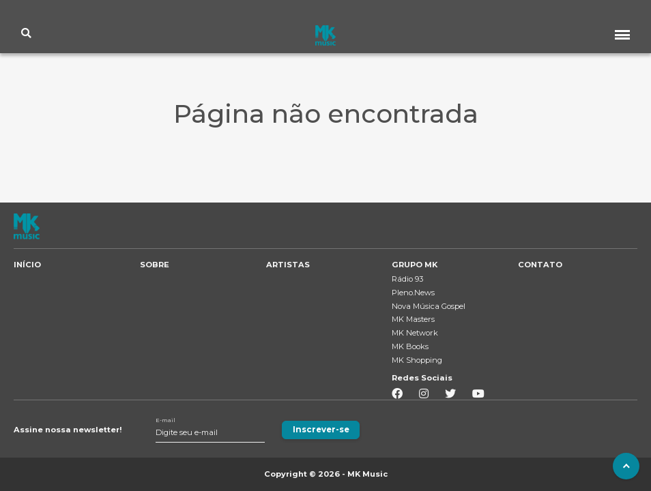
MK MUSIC (325, 36)
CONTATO (540, 264)
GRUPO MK (414, 264)
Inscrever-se (319, 429)
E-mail (165, 420)
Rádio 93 (407, 279)
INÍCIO (27, 264)
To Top (624, 464)
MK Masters (413, 319)
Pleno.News (413, 292)
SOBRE (154, 264)
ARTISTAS (288, 264)
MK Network (415, 333)
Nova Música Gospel (428, 306)
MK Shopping (417, 360)
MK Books (410, 346)
